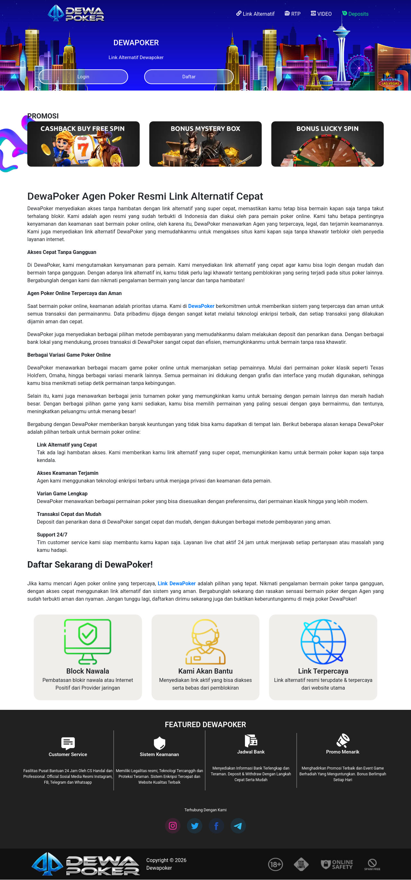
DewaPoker (201, 306)
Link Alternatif (255, 14)
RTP (293, 14)
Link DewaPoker (177, 584)
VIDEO (321, 14)
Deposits (355, 14)
